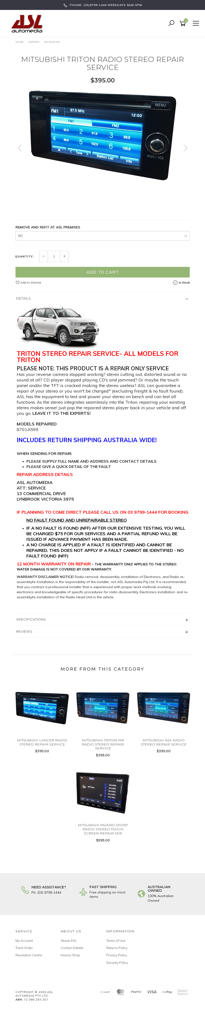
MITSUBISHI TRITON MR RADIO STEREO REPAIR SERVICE (103, 744)
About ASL (69, 941)
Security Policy (117, 963)
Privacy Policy (116, 955)
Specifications (31, 619)
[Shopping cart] (183, 23)
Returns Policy (117, 948)
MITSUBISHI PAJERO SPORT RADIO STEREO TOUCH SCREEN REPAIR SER (103, 829)
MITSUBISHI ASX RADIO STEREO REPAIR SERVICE (164, 742)
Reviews (24, 631)
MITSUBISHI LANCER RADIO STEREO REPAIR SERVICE (42, 742)
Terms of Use (115, 941)
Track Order (24, 948)
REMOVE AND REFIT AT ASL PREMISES (47, 227)
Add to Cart (102, 272)
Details (23, 298)
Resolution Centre (28, 955)
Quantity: (24, 256)
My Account (24, 941)
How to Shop (70, 955)
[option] (102, 135)
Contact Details (72, 948)
